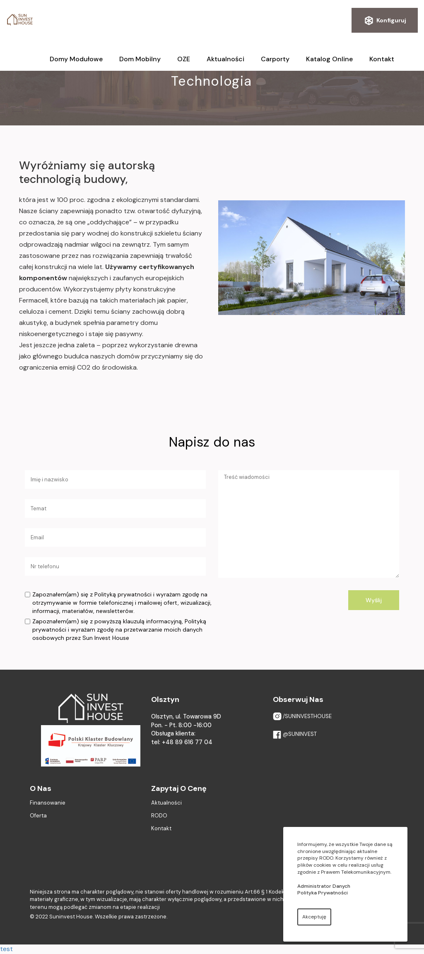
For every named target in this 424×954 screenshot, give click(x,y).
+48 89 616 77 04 (187, 742)
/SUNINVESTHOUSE (302, 716)
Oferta (38, 815)
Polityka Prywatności (322, 892)
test (6, 948)
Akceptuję (314, 916)
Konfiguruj (384, 20)
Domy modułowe (76, 59)
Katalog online (329, 59)
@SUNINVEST (295, 735)
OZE (183, 59)
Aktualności (225, 59)
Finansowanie (47, 803)
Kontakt (381, 59)
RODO (159, 815)
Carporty (275, 59)
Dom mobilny (140, 59)
